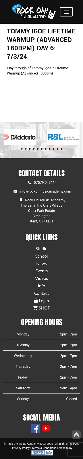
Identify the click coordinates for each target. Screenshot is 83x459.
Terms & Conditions (44, 448)
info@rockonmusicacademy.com (45, 191)
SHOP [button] (41, 307)
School (41, 256)
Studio (42, 248)
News (41, 263)
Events (41, 270)
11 (61, 149)
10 (57, 149)
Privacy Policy (21, 448)
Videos (41, 278)
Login (41, 300)
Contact (41, 293)
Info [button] (41, 285)
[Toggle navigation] (66, 11)
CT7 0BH (46, 221)
